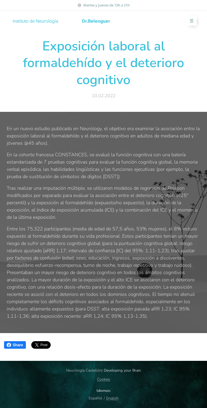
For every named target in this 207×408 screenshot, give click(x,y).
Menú (190, 20)
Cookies (103, 379)
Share (15, 345)
